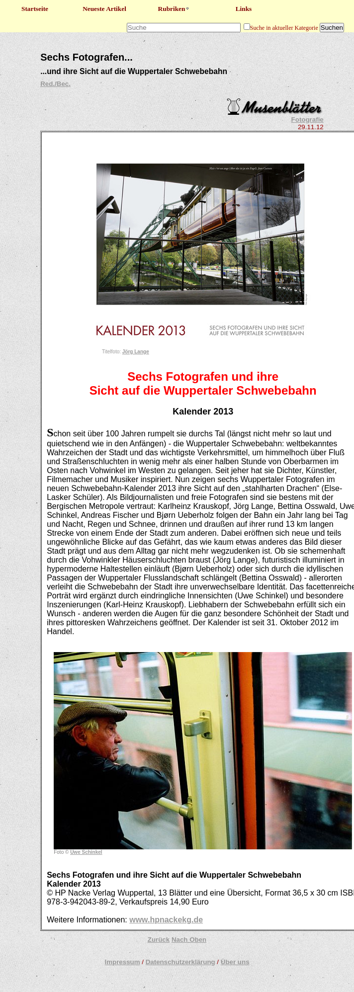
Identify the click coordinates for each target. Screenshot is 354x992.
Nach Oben (189, 939)
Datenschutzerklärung (180, 962)
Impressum (122, 962)
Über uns (235, 962)
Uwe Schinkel (86, 852)
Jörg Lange (135, 351)
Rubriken (174, 8)
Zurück (159, 939)
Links (244, 8)
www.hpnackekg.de (166, 919)
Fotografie (307, 119)
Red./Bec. (55, 83)
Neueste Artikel (104, 8)
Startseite (34, 8)
